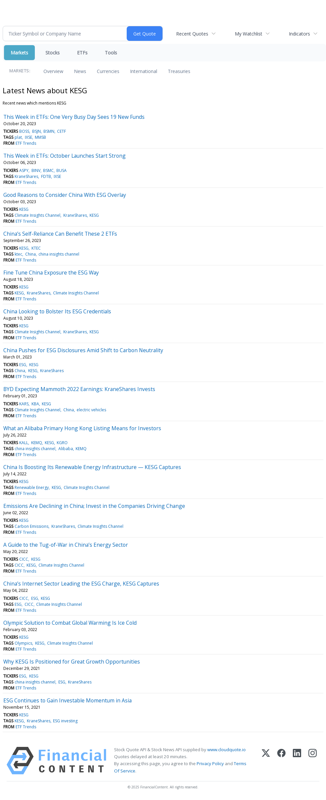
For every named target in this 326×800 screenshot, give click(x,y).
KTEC (36, 248)
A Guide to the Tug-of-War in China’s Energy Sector (65, 544)
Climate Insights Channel (37, 215)
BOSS (24, 131)
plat (18, 137)
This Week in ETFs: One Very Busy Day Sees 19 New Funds (74, 116)
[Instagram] (312, 760)
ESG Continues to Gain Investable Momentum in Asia (67, 700)
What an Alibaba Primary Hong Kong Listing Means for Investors (82, 428)
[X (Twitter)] (266, 760)
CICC (23, 559)
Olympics (23, 643)
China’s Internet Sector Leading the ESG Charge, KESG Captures (81, 583)
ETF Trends (26, 143)
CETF (61, 131)
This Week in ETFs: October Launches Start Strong (64, 155)
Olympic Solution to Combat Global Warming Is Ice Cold (70, 622)
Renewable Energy (32, 487)
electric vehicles (91, 410)
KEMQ (36, 442)
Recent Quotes (192, 34)
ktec (18, 254)
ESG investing (65, 721)
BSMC (48, 170)
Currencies (108, 71)
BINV (36, 170)
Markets (19, 52)
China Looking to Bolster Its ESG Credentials (57, 311)
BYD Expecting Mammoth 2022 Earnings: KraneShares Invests (79, 389)
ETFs (82, 52)
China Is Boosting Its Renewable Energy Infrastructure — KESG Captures (92, 467)
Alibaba (65, 448)
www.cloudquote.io (226, 750)
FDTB (46, 176)
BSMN (48, 131)
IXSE (28, 137)
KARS (24, 404)
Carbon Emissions (31, 526)
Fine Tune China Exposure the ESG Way (51, 272)
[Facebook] (281, 760)
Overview (53, 71)
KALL (23, 442)
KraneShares (26, 176)
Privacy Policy (210, 763)
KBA (35, 404)
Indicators (299, 34)
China (30, 254)
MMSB (40, 137)
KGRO (62, 442)
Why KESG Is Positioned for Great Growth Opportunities (71, 661)
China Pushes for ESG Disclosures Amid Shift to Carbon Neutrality (83, 350)
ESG (22, 364)
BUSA (61, 170)
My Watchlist (248, 34)
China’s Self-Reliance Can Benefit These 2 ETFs (60, 233)
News (80, 71)
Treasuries (179, 71)
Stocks (52, 52)
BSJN (36, 131)
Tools (111, 52)
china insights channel (58, 254)
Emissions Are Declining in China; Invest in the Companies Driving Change (94, 506)
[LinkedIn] (297, 760)
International (143, 71)
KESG (24, 209)
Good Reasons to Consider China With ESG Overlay (64, 195)
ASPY (24, 170)
